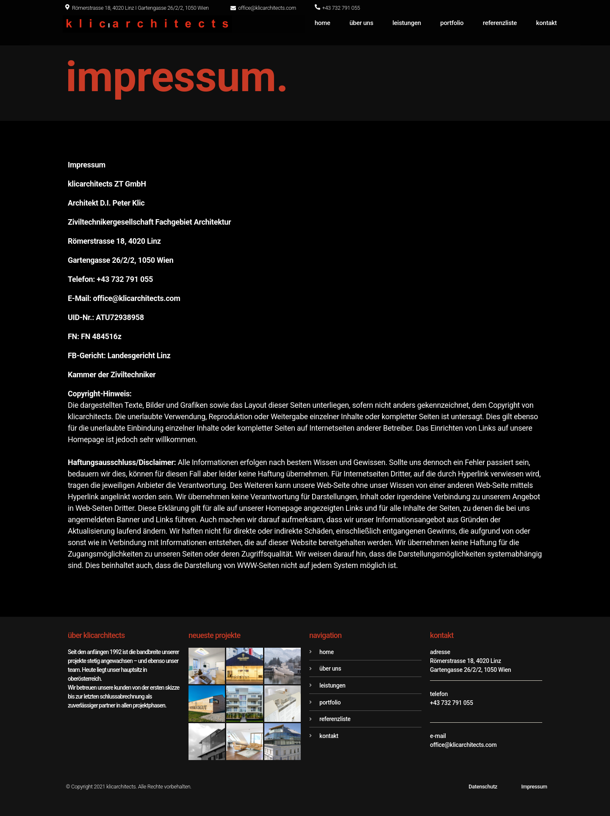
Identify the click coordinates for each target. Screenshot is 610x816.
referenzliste (500, 23)
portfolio (451, 23)
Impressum (534, 786)
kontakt (546, 23)
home (322, 23)
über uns (361, 23)
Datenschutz (483, 786)
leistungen (407, 23)
